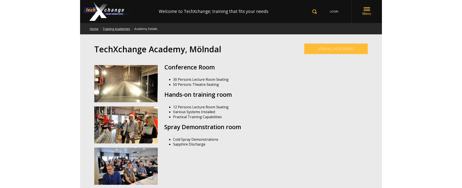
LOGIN (334, 11)
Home (94, 29)
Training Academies (116, 29)
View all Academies (336, 48)
